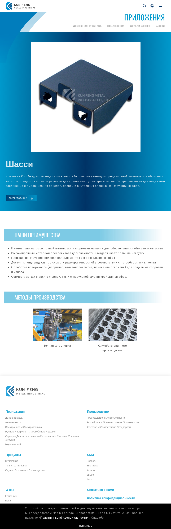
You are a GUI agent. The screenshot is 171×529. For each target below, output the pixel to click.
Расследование (22, 198)
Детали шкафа (140, 26)
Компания (8, 496)
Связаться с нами (99, 490)
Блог (86, 479)
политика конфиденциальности (110, 498)
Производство (96, 412)
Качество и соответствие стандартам (106, 427)
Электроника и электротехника (20, 427)
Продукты (12, 455)
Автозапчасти (10, 422)
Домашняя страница (88, 26)
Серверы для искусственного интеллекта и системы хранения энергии (39, 438)
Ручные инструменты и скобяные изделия (27, 431)
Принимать (85, 525)
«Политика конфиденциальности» (64, 518)
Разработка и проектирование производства (110, 422)
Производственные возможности (103, 417)
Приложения (116, 26)
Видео (87, 474)
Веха (5, 500)
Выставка (89, 465)
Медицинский (10, 444)
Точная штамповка (13, 465)
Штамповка (9, 461)
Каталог (88, 470)
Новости (88, 461)
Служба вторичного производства (22, 470)
